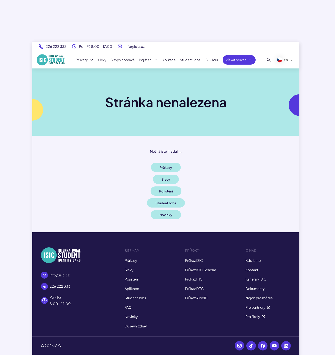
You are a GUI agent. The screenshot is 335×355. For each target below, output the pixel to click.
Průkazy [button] (166, 167)
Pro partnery (257, 307)
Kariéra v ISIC (255, 279)
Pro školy (255, 316)
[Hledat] (268, 59)
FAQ (128, 307)
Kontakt (251, 270)
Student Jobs (190, 60)
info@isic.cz (135, 46)
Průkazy (85, 60)
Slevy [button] (166, 179)
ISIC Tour (211, 60)
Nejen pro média (259, 298)
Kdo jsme (253, 260)
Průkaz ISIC (194, 260)
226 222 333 (56, 46)
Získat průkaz (239, 60)
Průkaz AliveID (196, 298)
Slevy (102, 60)
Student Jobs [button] (166, 203)
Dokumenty (255, 288)
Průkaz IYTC (194, 288)
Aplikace (169, 60)
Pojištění (148, 60)
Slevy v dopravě (123, 60)
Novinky (131, 316)
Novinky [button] (165, 215)
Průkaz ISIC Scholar (200, 270)
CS (282, 59)
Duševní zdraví (136, 326)
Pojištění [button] (166, 191)
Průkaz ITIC (194, 279)
